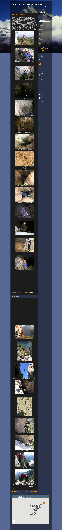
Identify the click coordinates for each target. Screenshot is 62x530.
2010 (41, 59)
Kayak (40, 75)
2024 (41, 28)
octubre (42, 47)
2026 (41, 25)
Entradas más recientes (17, 491)
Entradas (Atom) (19, 493)
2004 (41, 63)
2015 (41, 39)
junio (42, 55)
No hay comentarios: (24, 292)
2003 (41, 64)
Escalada (40, 72)
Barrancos (40, 69)
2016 (41, 38)
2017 (41, 37)
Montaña (40, 76)
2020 (41, 33)
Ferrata (17, 488)
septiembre (42, 52)
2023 (41, 29)
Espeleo (17, 293)
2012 (41, 43)
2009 (41, 60)
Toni (40, 98)
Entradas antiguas (33, 491)
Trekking (40, 79)
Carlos (41, 94)
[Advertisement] (44, 86)
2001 (41, 65)
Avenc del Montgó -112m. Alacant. (18, 14)
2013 (41, 42)
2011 (41, 44)
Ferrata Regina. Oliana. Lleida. (17, 298)
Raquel (41, 97)
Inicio (26, 491)
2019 (41, 34)
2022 (41, 30)
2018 (41, 35)
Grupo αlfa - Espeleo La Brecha (27, 4)
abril (41, 56)
